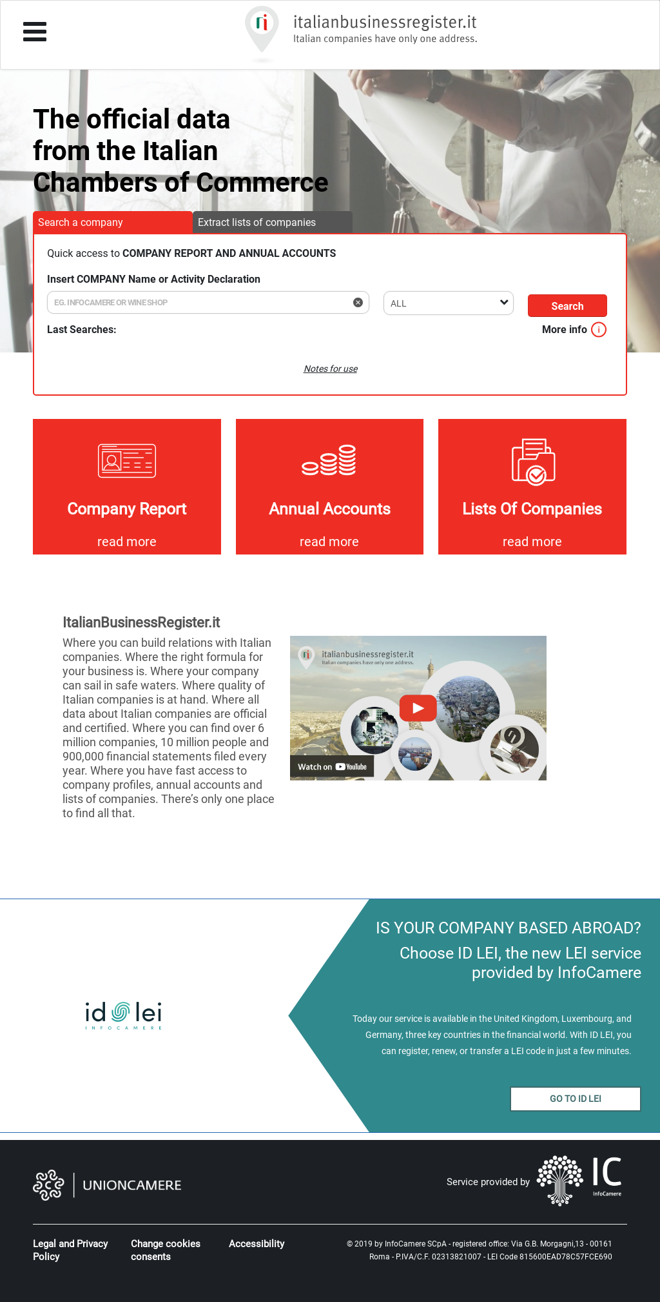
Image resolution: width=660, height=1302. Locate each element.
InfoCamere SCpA (416, 1243)
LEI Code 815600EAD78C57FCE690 (549, 1256)
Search (568, 306)
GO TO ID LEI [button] (575, 1098)
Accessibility (256, 1244)
